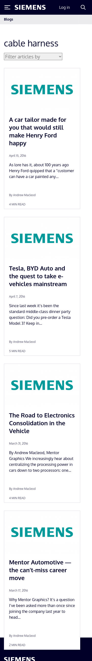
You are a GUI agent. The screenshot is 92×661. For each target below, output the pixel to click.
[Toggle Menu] (7, 7)
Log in (64, 7)
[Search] (83, 7)
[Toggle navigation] (83, 19)
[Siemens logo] (30, 7)
